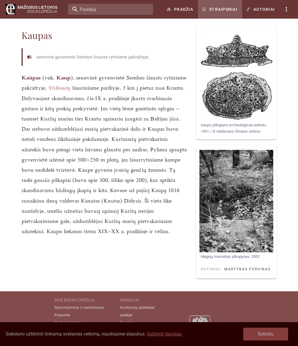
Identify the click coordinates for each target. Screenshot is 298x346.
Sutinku (266, 334)
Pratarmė (62, 315)
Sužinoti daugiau (164, 334)
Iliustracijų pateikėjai (137, 308)
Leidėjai (126, 315)
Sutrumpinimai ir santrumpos (79, 308)
